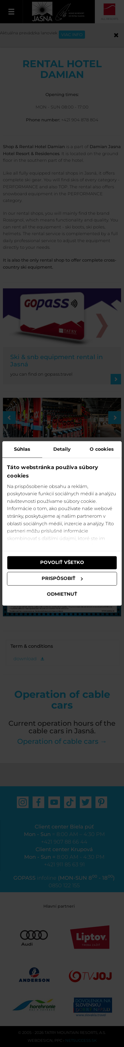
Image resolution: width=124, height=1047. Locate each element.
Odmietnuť (62, 594)
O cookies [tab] (102, 449)
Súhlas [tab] (22, 449)
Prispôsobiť (62, 578)
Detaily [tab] (62, 449)
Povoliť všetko (62, 562)
